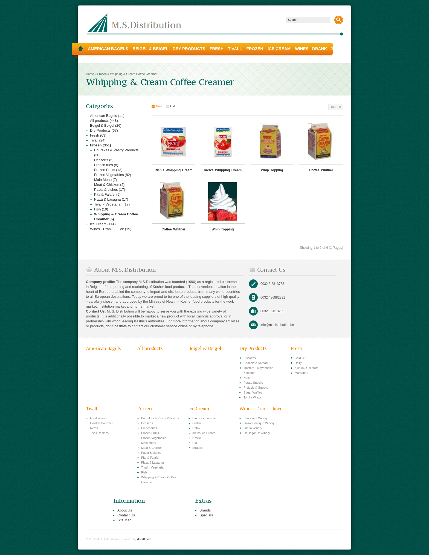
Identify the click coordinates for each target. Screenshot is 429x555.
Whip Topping (272, 170)
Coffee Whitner (321, 170)
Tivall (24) (98, 140)
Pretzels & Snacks (256, 387)
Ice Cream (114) (103, 224)
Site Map (124, 520)
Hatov (196, 428)
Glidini (196, 423)
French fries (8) (106, 165)
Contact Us (126, 515)
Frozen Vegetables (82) (112, 175)
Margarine (301, 372)
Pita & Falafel (150, 457)
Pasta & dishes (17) (109, 189)
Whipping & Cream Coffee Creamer (133, 74)
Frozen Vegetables (153, 438)
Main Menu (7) (105, 180)
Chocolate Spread (256, 363)
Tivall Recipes (99, 433)
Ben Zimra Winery (256, 418)
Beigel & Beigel (151, 48)
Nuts (247, 377)
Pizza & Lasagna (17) (111, 199)
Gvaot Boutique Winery (259, 423)
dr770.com (144, 539)
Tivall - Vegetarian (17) (112, 204)
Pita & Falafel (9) (107, 194)
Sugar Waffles (253, 392)
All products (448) (104, 120)
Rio (194, 442)
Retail (94, 428)
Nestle (196, 438)
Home (81, 48)
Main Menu (148, 442)
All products (150, 348)
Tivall (235, 48)
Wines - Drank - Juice (319, 48)
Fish (144, 472)
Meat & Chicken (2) (109, 185)
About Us (124, 510)
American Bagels (108, 48)
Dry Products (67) (104, 130)
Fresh (217, 48)
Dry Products (189, 48)
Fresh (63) (98, 135)
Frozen (255, 48)
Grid (157, 106)
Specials (206, 515)
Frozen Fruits (150, 433)
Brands (205, 510)
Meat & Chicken (152, 447)
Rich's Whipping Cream (173, 170)
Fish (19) (101, 209)
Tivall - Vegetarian (153, 467)
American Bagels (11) (107, 116)
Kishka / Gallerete (306, 367)
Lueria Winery (253, 428)
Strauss (197, 447)
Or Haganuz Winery (257, 433)
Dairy (298, 363)
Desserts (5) (104, 160)
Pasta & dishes (151, 452)
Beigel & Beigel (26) (105, 125)
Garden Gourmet (101, 423)
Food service (98, 418)
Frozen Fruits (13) (108, 170)
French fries (149, 428)
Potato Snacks (253, 382)
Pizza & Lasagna (152, 462)
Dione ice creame (204, 418)
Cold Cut (300, 358)
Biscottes (250, 358)
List (170, 106)
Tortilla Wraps (253, 397)
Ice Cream (279, 48)
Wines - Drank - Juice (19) (110, 229)
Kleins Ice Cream (203, 433)
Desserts (147, 423)
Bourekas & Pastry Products (160, 418)
